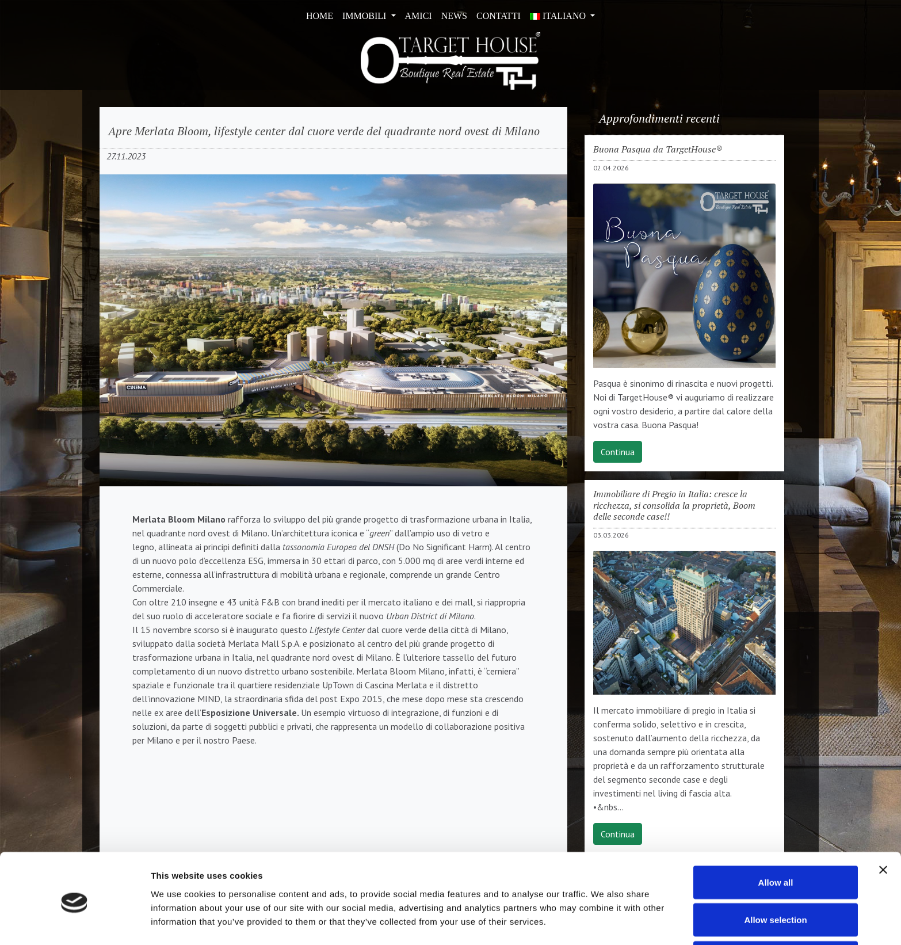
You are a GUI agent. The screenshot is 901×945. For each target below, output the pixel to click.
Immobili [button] (365, 16)
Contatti (498, 16)
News (454, 16)
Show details (604, 915)
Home (319, 16)
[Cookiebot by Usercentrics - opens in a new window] (74, 922)
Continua (618, 452)
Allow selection (775, 877)
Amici (418, 16)
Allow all (775, 839)
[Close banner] (883, 826)
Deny (776, 914)
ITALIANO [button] (559, 16)
